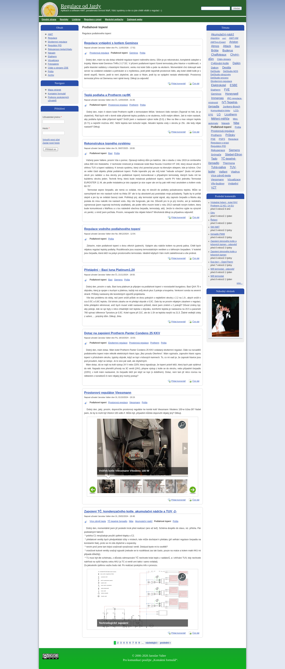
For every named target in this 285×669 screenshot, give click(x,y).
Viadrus (235, 171)
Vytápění (233, 183)
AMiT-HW (233, 38)
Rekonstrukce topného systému (107, 143)
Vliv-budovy (217, 183)
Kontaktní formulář (57, 93)
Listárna (76, 19)
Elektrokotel (218, 85)
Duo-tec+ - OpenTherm (221, 262)
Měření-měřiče (220, 118)
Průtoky (230, 135)
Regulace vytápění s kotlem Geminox (111, 43)
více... (239, 283)
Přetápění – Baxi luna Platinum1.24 (109, 270)
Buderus (227, 50)
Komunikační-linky (220, 110)
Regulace (52, 38)
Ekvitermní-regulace (221, 81)
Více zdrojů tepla (98, 521)
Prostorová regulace (99, 53)
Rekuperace (218, 150)
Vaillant (223, 171)
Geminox (133, 53)
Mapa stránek (54, 90)
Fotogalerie (53, 64)
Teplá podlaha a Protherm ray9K (107, 95)
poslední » (165, 643)
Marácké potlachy (114, 19)
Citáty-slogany (224, 59)
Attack (227, 46)
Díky (212, 213)
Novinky (64, 19)
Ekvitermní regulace (117, 343)
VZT (213, 187)
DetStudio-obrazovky (220, 74)
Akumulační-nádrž (222, 34)
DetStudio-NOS (230, 71)
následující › (152, 643)
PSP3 (222, 139)
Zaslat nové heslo (51, 143)
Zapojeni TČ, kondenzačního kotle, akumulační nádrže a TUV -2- (130, 511)
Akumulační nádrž (143, 521)
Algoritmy (215, 38)
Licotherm (230, 114)
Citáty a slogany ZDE (58, 68)
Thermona (229, 163)
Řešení (213, 220)
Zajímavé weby (134, 19)
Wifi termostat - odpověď (222, 269)
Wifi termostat (217, 276)
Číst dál (195, 83)
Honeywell (231, 93)
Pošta (142, 53)
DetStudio (215, 71)
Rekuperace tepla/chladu (60, 49)
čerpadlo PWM (217, 234)
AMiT (50, 34)
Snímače (216, 154)
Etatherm (52, 56)
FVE (227, 89)
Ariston (233, 41)
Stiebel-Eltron (233, 154)
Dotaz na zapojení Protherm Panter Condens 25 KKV (122, 333)
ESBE (234, 85)
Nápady (51, 53)
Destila (226, 67)
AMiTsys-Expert (218, 42)
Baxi (110, 153)
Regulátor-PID (218, 146)
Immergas (217, 98)
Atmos (215, 46)
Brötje (215, 50)
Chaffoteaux (218, 54)
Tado (214, 158)
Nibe (131, 521)
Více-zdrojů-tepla (221, 175)
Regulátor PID (54, 45)
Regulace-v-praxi (220, 142)
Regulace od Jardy (81, 6)
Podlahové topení (119, 53)
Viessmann (134, 402)
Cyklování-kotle (220, 63)
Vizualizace (53, 60)
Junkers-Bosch (231, 106)
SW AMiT (215, 227)
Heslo (46, 128)
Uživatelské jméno (52, 117)
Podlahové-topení (221, 127)
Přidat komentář (178, 83)
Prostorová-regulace (222, 131)
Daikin (236, 63)
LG (219, 114)
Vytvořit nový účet (51, 139)
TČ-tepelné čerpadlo (117, 521)
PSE (213, 139)
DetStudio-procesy (219, 78)
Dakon (214, 67)
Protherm (133, 105)
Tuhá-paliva (218, 167)
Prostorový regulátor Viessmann (107, 392)
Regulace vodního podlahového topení (112, 229)
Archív (51, 75)
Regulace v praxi (92, 19)
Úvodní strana (49, 19)
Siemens (118, 279)
